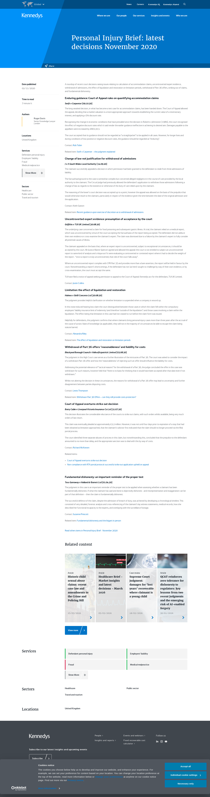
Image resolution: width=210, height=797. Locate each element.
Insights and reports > (105, 740)
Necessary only (186, 786)
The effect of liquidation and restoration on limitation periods (104, 340)
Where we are (103, 15)
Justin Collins (78, 283)
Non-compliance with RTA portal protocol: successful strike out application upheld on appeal (108, 464)
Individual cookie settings (186, 778)
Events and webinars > (135, 735)
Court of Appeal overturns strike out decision (87, 460)
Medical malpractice (138, 665)
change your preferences (109, 779)
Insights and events (160, 15)
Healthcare (70, 688)
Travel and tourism (73, 694)
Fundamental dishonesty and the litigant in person (99, 521)
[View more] (76, 630)
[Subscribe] (40, 758)
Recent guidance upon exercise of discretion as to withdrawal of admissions (110, 212)
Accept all (186, 769)
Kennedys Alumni (171, 4)
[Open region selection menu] (33, 4)
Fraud (69, 665)
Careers (140, 4)
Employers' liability (137, 654)
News (129, 4)
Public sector (133, 688)
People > (99, 735)
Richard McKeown (81, 447)
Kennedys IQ (154, 4)
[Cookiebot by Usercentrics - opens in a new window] (19, 791)
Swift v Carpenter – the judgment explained (96, 152)
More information (47, 791)
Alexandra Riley (79, 334)
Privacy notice (76, 783)
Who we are (181, 15)
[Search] (184, 4)
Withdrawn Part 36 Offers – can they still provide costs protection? (106, 397)
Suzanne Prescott (80, 514)
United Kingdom (72, 708)
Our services (139, 15)
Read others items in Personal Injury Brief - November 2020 (91, 530)
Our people (122, 15)
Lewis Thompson (80, 391)
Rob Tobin (77, 145)
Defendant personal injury (79, 654)
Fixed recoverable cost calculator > (134, 742)
